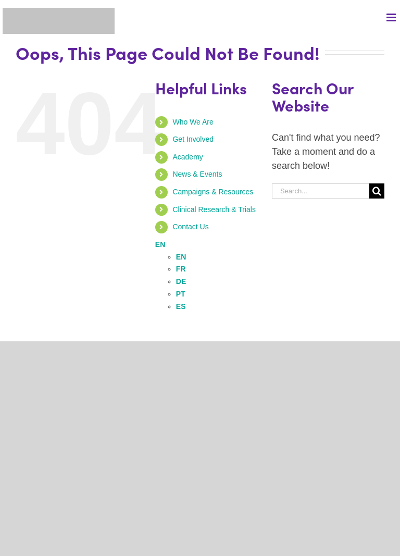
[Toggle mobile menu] (391, 17)
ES (181, 306)
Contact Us (190, 227)
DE (181, 281)
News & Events (197, 174)
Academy (187, 157)
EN (160, 244)
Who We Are (192, 122)
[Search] (376, 191)
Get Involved (193, 139)
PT (180, 294)
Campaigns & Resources (212, 192)
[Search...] (320, 191)
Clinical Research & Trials (214, 209)
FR (181, 269)
